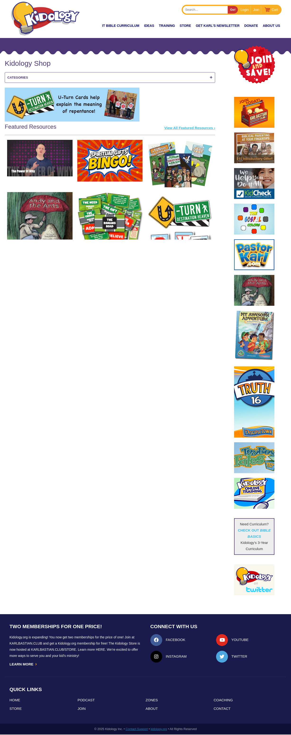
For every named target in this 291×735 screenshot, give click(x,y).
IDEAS (149, 26)
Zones (152, 700)
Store (185, 26)
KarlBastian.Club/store (53, 649)
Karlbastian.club (25, 643)
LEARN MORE (23, 664)
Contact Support (136, 729)
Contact (222, 709)
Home (14, 700)
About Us (271, 26)
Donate (251, 26)
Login (244, 10)
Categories (109, 77)
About (152, 709)
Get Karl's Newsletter (218, 26)
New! (88, 26)
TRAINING (167, 26)
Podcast (86, 700)
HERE (100, 649)
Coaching (223, 700)
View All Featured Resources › (189, 128)
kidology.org (159, 729)
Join (256, 10)
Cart (275, 10)
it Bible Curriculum (120, 26)
